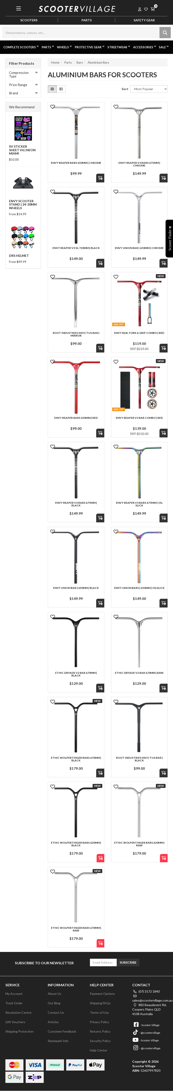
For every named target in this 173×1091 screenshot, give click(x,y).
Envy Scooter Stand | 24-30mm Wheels (23, 204)
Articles (53, 1022)
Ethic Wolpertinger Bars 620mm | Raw (139, 844)
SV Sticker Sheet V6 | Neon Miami (22, 149)
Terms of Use (99, 1012)
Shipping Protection (19, 1031)
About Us (54, 994)
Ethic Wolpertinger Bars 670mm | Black (76, 759)
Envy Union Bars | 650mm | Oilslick (139, 588)
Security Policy (100, 1041)
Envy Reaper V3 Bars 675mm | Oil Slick (139, 504)
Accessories (145, 47)
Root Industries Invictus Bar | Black (139, 759)
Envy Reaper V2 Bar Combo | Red (139, 417)
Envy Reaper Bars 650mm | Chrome (76, 162)
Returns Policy (100, 1031)
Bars (80, 62)
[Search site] (165, 32)
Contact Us (56, 1012)
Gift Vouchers (15, 1022)
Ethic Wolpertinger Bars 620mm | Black (76, 844)
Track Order (14, 1003)
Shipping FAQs (100, 1003)
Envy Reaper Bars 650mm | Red (76, 417)
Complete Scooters (21, 47)
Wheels (65, 47)
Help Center (98, 1050)
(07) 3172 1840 (146, 991)
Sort (124, 89)
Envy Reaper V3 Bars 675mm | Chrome (139, 164)
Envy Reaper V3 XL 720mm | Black (76, 248)
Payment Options (102, 994)
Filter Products (21, 63)
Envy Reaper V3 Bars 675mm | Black (76, 504)
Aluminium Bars (98, 62)
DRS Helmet (19, 255)
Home (55, 62)
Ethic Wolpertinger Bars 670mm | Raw (76, 929)
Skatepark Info (58, 1041)
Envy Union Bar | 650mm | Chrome (139, 248)
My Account (14, 994)
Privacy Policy (99, 1022)
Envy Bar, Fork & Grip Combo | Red (139, 333)
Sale (164, 47)
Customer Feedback (62, 1031)
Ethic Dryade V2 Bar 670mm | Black (76, 674)
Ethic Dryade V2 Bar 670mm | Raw (139, 672)
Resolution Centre (18, 1012)
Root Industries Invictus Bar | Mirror (76, 334)
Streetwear (119, 47)
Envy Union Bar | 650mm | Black (76, 588)
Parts (48, 47)
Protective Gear (90, 47)
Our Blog (54, 1003)
